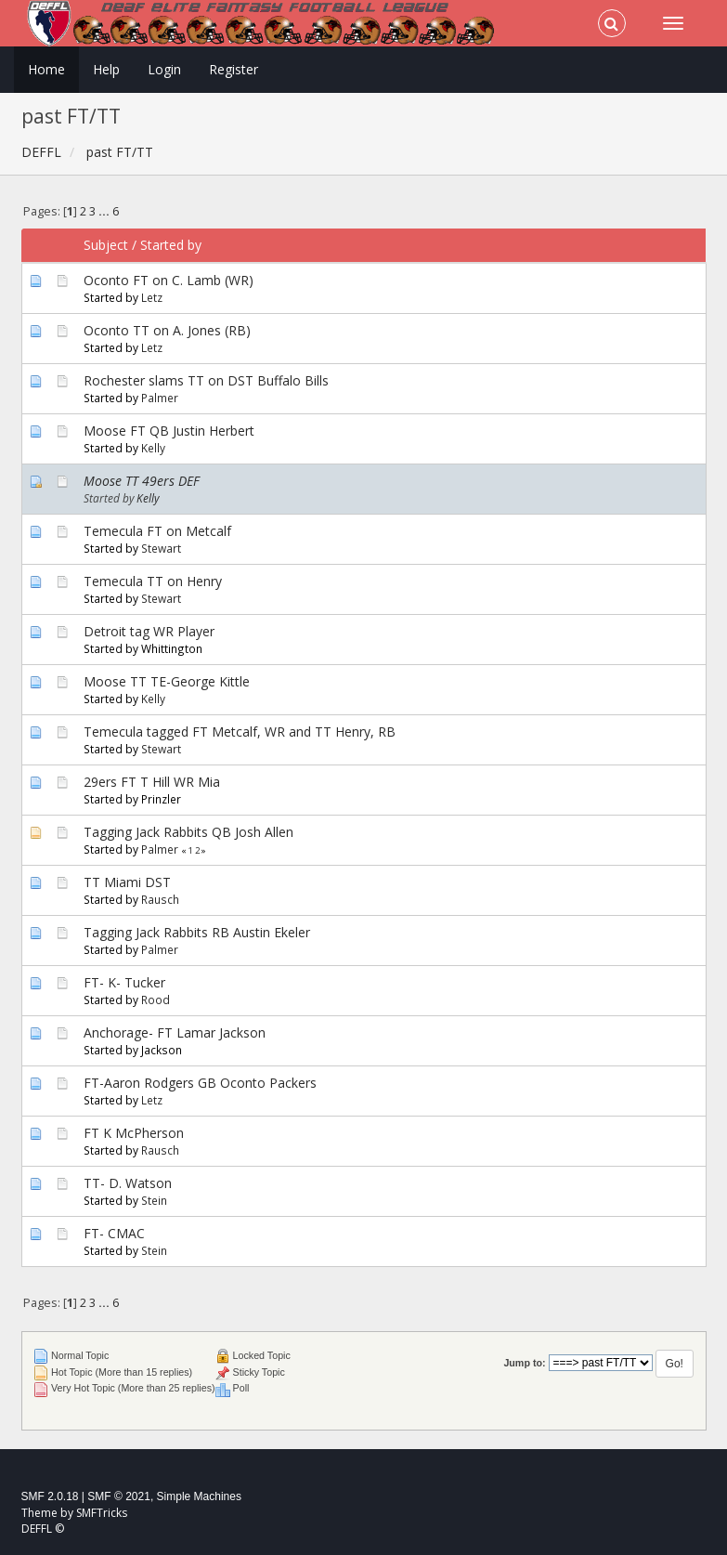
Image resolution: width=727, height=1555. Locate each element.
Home (46, 69)
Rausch (160, 899)
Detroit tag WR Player (149, 631)
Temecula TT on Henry (153, 581)
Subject (106, 245)
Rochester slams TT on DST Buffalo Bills (206, 380)
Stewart (161, 548)
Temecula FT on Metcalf (157, 531)
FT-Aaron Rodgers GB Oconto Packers (200, 1082)
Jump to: (524, 1362)
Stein (154, 1200)
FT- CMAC (114, 1233)
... (105, 211)
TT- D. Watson (128, 1183)
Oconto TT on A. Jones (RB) (167, 330)
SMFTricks (101, 1513)
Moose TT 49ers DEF (142, 481)
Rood (155, 999)
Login (164, 69)
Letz (151, 297)
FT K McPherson (134, 1133)
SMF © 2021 (118, 1496)
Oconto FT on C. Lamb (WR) (168, 280)
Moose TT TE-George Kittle (167, 681)
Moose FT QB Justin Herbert (169, 430)
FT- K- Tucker (124, 982)
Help (106, 69)
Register (233, 69)
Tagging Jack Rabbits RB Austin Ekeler (197, 932)
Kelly (153, 447)
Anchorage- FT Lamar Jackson (175, 1032)
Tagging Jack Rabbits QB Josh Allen (188, 832)
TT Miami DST (127, 882)
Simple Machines (199, 1496)
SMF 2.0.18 (50, 1496)
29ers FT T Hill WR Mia (152, 782)
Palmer (159, 397)
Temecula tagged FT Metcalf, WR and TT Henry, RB (240, 731)
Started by (170, 245)
